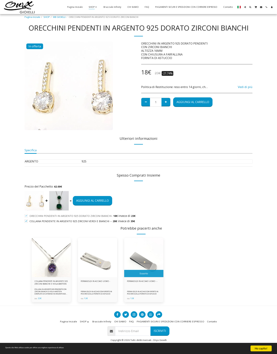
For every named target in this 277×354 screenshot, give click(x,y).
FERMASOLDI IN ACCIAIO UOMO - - (143, 283)
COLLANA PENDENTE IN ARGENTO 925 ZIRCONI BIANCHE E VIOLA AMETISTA (48, 283)
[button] (245, 7)
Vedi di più (245, 87)
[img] (51, 257)
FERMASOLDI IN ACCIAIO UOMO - (97, 283)
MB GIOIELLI (59, 17)
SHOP (46, 17)
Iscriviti (160, 332)
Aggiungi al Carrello (192, 102)
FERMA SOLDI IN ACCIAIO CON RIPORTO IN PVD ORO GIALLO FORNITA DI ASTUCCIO (94, 293)
